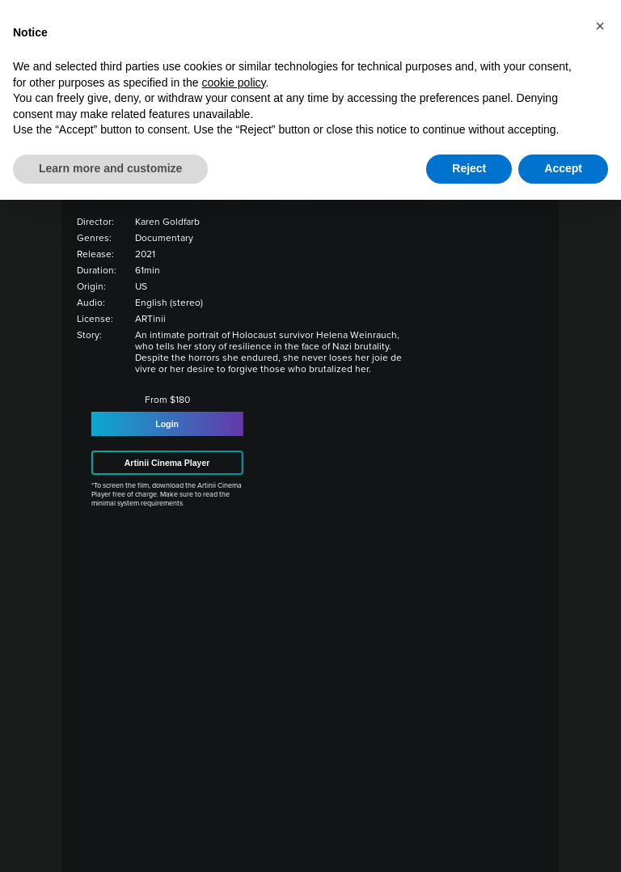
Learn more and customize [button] (110, 168)
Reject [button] (469, 168)
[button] (600, 26)
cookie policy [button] (233, 82)
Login (167, 424)
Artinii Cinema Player (167, 463)
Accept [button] (563, 168)
